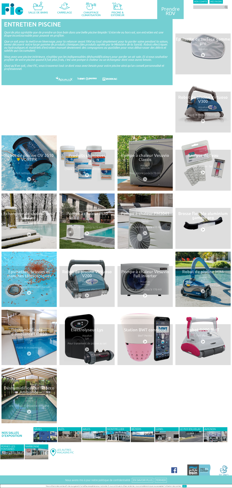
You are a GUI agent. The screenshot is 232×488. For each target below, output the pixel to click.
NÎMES (38, 429)
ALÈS (61, 429)
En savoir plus (142, 480)
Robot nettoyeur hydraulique (203, 287)
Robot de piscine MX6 (203, 274)
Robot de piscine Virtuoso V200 (87, 276)
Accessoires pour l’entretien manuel (29, 288)
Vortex (29, 170)
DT (29, 344)
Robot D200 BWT (203, 332)
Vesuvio (145, 170)
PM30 (145, 224)
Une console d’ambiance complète (29, 407)
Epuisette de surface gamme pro (203, 41)
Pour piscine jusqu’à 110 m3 (145, 229)
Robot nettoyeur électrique (203, 115)
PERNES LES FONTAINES (8, 448)
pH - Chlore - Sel (203, 168)
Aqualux (203, 49)
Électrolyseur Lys (87, 332)
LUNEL (159, 429)
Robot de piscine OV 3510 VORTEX (29, 160)
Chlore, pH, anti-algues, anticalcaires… (87, 171)
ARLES (86, 429)
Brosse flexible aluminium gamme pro (203, 218)
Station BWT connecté (145, 332)
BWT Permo (145, 338)
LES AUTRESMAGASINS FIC (65, 451)
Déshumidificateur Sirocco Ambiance (29, 392)
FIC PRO (223, 470)
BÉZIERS (136, 429)
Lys (87, 340)
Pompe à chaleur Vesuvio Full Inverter (145, 276)
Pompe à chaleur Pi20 (87, 216)
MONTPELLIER (115, 429)
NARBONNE (32, 446)
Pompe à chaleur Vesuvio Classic (145, 160)
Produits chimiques (87, 158)
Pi (87, 224)
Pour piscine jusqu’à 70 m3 (145, 175)
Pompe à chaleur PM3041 (144, 216)
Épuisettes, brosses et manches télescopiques (29, 276)
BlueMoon (87, 166)
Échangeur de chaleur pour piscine (29, 218)
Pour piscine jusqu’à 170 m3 (145, 291)
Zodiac (29, 167)
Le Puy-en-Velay (190, 429)
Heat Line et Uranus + (29, 230)
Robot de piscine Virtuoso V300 (203, 99)
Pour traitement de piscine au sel (87, 345)
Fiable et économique (29, 349)
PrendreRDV (170, 11)
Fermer (161, 480)
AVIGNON (210, 429)
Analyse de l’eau (203, 158)
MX (203, 282)
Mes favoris (216, 1)
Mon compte (200, 1)
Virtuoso (203, 110)
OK (184, 486)
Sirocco (29, 402)
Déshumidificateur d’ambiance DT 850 (29, 334)
